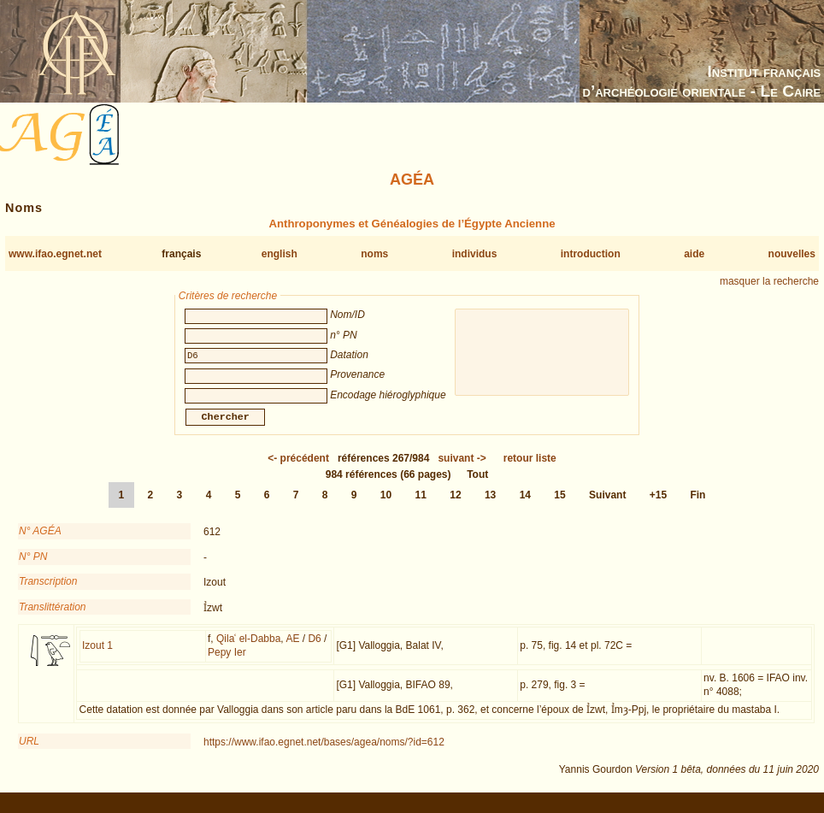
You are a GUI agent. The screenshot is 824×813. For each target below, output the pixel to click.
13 (490, 505)
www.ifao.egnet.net (55, 254)
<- (298, 468)
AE (292, 649)
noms (374, 254)
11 (421, 505)
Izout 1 (97, 656)
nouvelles (791, 254)
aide (694, 254)
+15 (658, 505)
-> (462, 468)
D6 (314, 649)
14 (525, 505)
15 (559, 505)
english (279, 254)
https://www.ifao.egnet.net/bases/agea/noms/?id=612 (323, 752)
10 (385, 505)
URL (29, 751)
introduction (591, 254)
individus (474, 254)
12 (455, 505)
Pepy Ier (227, 663)
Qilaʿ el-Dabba (248, 649)
